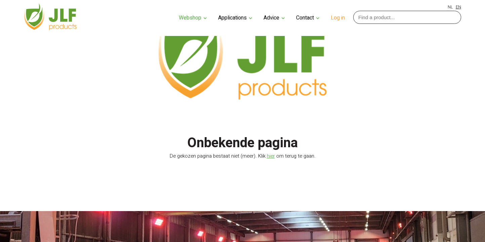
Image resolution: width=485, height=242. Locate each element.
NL (450, 7)
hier (271, 156)
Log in (338, 18)
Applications (235, 18)
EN (458, 7)
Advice (274, 18)
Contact (307, 18)
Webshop (193, 18)
